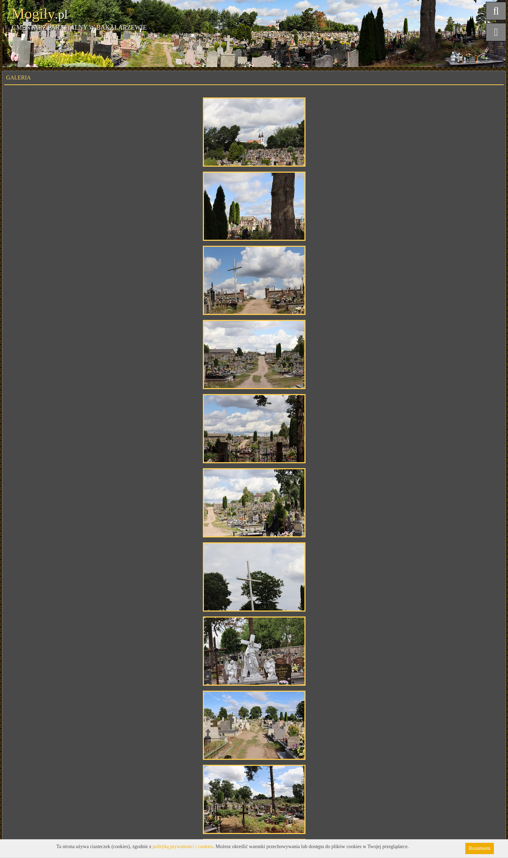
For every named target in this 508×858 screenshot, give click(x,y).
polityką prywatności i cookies (183, 846)
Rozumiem (479, 848)
